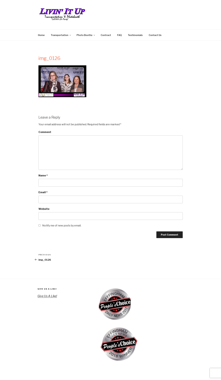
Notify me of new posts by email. (61, 225)
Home (41, 35)
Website (43, 208)
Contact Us (155, 35)
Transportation (61, 35)
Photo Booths (86, 35)
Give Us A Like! (47, 289)
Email (43, 192)
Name (43, 175)
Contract (106, 35)
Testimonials (135, 35)
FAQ (119, 35)
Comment (44, 132)
